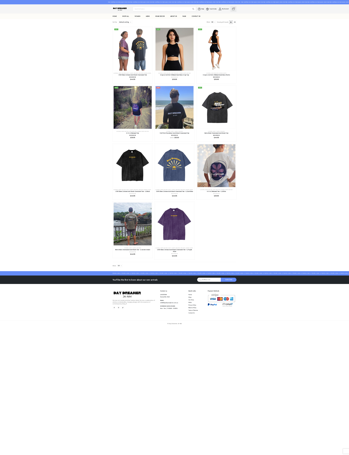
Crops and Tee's (122, 73)
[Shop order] (125, 22)
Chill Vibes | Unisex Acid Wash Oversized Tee (132, 75)
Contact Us (196, 16)
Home (115, 16)
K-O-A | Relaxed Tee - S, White (216, 191)
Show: (208, 22)
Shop (127, 73)
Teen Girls (141, 73)
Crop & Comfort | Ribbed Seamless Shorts (216, 75)
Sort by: (115, 22)
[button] (169, 303)
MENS (148, 16)
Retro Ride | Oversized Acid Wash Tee (216, 133)
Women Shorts (223, 73)
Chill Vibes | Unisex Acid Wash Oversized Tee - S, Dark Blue (174, 191)
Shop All (125, 16)
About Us (173, 16)
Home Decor (160, 16)
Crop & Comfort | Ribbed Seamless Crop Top (174, 75)
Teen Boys (136, 73)
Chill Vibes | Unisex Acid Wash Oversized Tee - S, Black (132, 191)
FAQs (184, 16)
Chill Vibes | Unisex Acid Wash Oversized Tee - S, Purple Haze (174, 250)
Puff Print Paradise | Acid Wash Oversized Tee (174, 133)
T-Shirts (131, 73)
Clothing (116, 73)
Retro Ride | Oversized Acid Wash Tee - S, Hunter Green (132, 250)
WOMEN (137, 16)
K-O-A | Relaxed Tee (132, 133)
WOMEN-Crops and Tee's (149, 73)
